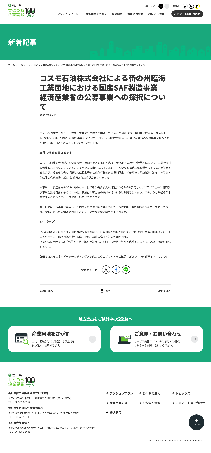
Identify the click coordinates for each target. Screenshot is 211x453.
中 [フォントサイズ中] (161, 6)
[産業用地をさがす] (54, 339)
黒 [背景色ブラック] (191, 6)
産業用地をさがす (96, 14)
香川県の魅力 (135, 14)
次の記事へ (164, 291)
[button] (106, 269)
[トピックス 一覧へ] (105, 290)
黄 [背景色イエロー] (197, 6)
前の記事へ (46, 291)
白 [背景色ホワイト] (185, 6)
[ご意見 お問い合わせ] (156, 339)
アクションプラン (68, 14)
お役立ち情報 (156, 14)
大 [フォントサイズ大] (167, 6)
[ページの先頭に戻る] (196, 422)
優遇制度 (117, 14)
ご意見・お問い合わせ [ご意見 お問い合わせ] (187, 14)
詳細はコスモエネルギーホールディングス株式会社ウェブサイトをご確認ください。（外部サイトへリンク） (104, 256)
